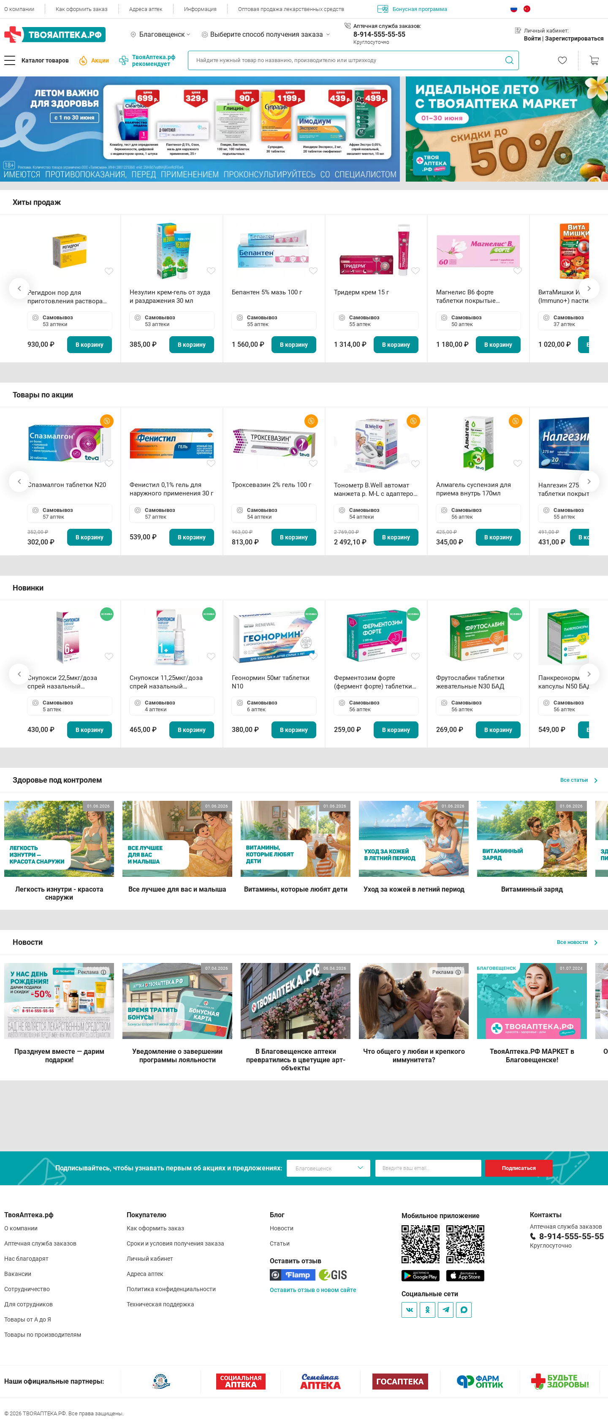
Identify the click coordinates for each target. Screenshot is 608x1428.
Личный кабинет (150, 1258)
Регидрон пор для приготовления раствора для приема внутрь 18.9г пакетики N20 (65, 297)
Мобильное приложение (441, 1216)
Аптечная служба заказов (40, 1243)
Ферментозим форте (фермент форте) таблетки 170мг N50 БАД (373, 682)
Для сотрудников (28, 1304)
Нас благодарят (26, 1258)
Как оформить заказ (82, 9)
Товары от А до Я (27, 1319)
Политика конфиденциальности (171, 1289)
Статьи (280, 1243)
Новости (281, 1228)
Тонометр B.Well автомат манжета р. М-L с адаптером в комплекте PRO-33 (376, 489)
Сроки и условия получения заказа (175, 1243)
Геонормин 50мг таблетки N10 (270, 682)
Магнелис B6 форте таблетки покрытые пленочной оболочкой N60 (476, 296)
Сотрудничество (27, 1289)
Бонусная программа (412, 9)
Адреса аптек (146, 9)
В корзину (89, 344)
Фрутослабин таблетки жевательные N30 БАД (470, 682)
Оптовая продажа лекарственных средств (291, 9)
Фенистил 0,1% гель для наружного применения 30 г (171, 489)
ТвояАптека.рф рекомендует (147, 60)
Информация (200, 9)
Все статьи (578, 780)
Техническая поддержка (160, 1304)
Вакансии (17, 1273)
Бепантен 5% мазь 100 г (267, 292)
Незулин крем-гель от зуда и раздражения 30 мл (170, 296)
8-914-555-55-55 (379, 34)
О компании (19, 9)
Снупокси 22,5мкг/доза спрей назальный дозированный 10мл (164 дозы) (65, 682)
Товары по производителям (42, 1334)
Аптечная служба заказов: (387, 26)
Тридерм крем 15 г (361, 292)
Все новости (577, 942)
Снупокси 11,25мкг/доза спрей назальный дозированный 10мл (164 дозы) (168, 682)
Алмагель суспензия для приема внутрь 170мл (473, 489)
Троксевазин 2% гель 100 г (271, 485)
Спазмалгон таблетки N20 (66, 485)
